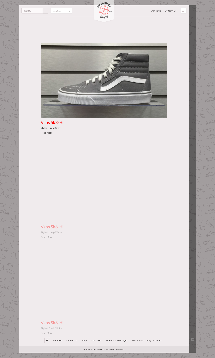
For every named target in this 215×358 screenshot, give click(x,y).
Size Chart (96, 340)
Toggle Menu (183, 10)
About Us (156, 10)
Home (47, 340)
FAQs (84, 340)
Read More (47, 136)
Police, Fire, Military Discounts (147, 340)
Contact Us (170, 10)
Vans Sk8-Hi (52, 126)
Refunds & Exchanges (117, 340)
